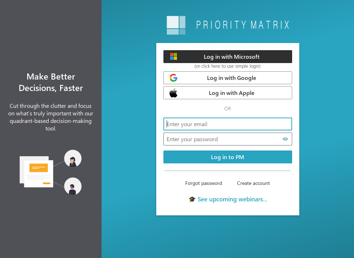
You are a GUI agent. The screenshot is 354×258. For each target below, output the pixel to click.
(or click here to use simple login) (228, 66)
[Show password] (285, 139)
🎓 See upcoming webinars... (227, 199)
